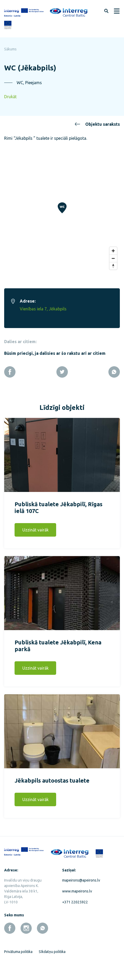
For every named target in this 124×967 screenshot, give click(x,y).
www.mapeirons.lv (77, 890)
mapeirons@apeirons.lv (81, 879)
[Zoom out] (113, 257)
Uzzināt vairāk (35, 528)
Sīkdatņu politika (52, 950)
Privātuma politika (18, 950)
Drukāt (10, 96)
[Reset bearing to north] (113, 264)
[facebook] (9, 926)
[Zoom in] (113, 249)
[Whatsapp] (114, 370)
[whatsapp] (42, 926)
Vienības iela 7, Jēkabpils (43, 307)
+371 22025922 (75, 900)
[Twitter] (62, 370)
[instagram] (26, 926)
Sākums (10, 49)
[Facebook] (10, 370)
